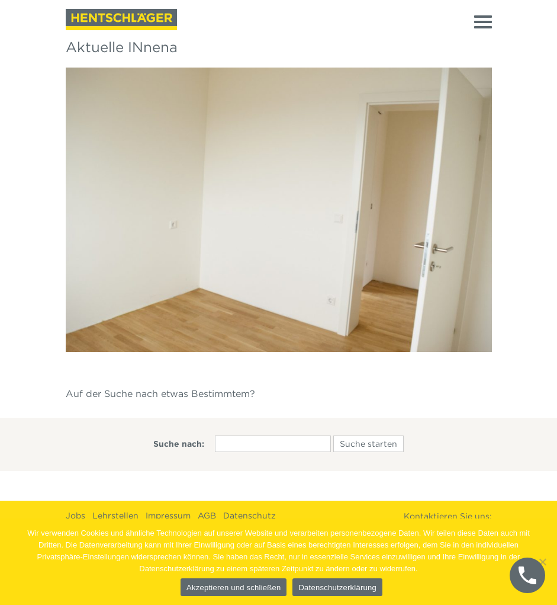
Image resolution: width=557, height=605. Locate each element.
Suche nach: (178, 444)
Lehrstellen (115, 515)
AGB (207, 515)
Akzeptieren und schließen (233, 587)
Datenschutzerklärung (337, 587)
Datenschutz (249, 515)
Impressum (168, 515)
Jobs (75, 515)
